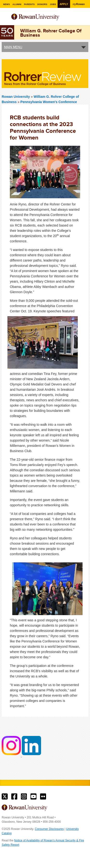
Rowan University (41, 17)
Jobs (53, 4)
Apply (64, 4)
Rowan (79, 4)
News (6, 4)
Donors (42, 4)
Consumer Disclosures (49, 829)
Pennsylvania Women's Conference (48, 102)
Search (85, 19)
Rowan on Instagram (24, 796)
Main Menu (13, 47)
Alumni (16, 4)
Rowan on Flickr (43, 796)
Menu (5, 17)
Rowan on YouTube (33, 796)
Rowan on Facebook (14, 796)
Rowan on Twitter (5, 796)
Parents (29, 4)
